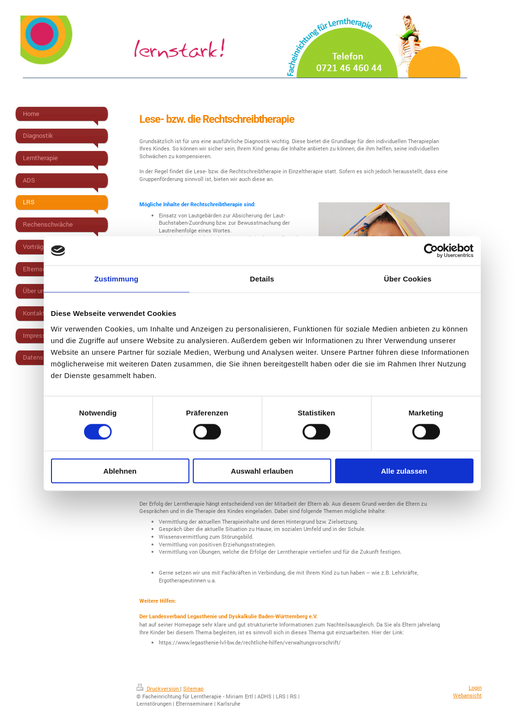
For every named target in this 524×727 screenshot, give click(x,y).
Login (475, 687)
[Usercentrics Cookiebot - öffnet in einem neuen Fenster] (431, 251)
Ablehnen (119, 470)
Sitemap (193, 688)
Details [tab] (262, 279)
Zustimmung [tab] (116, 279)
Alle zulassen (404, 470)
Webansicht (467, 695)
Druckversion (158, 688)
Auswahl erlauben (262, 470)
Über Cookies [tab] (408, 279)
